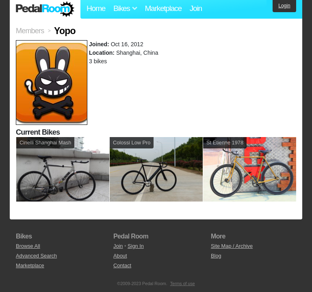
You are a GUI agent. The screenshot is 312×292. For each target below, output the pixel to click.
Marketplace (163, 8)
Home (96, 8)
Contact (122, 265)
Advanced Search (36, 256)
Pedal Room (45, 9)
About (120, 256)
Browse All (28, 246)
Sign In (136, 246)
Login (284, 6)
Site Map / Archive (232, 246)
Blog (216, 256)
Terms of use (182, 283)
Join (196, 8)
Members (30, 31)
